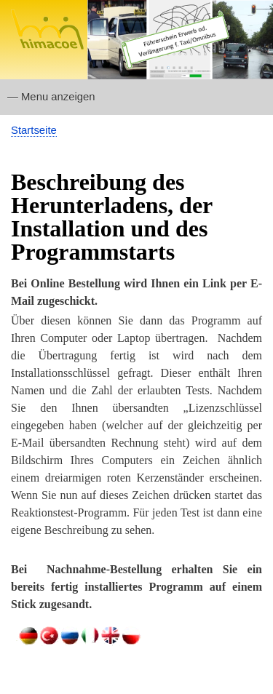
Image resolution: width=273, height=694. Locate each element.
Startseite (34, 130)
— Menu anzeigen (51, 97)
